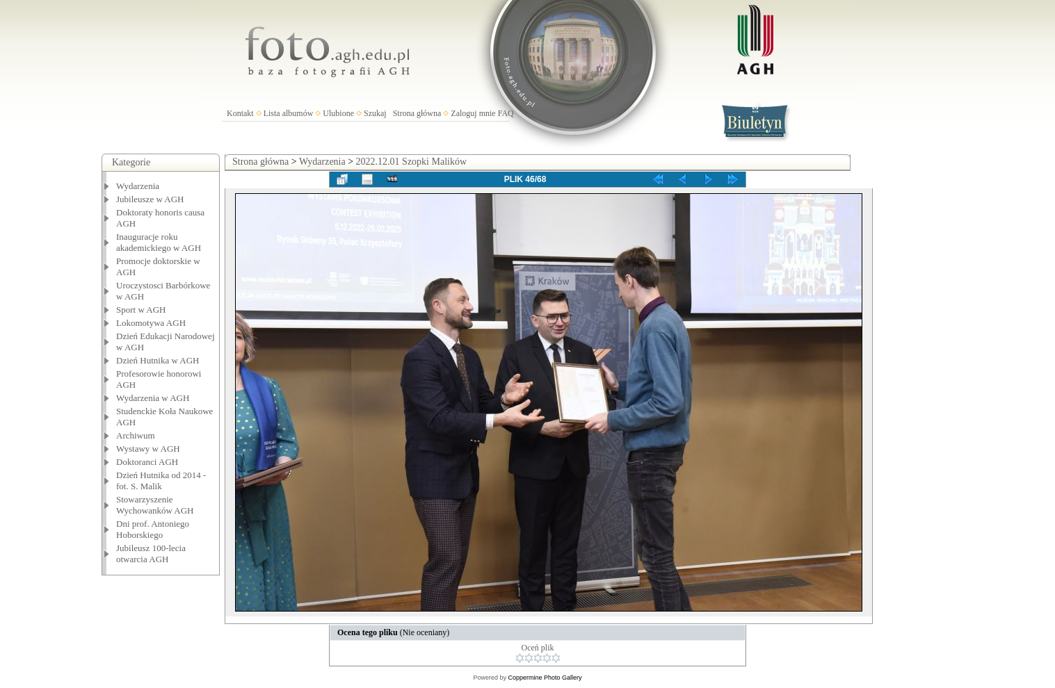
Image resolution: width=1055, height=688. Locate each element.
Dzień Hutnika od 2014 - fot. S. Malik (161, 480)
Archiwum (135, 435)
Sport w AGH (141, 309)
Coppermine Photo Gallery (544, 677)
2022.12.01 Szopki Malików (411, 161)
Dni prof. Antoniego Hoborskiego (152, 529)
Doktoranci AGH (147, 462)
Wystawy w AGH (148, 448)
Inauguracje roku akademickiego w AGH (158, 242)
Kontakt (240, 113)
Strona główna (417, 113)
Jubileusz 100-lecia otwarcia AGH (151, 553)
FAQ (506, 113)
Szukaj (375, 113)
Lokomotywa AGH (151, 323)
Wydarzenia (137, 186)
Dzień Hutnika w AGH (158, 360)
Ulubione (338, 113)
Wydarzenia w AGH (152, 398)
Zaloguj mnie (473, 113)
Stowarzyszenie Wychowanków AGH (155, 505)
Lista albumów (289, 113)
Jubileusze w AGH (150, 199)
